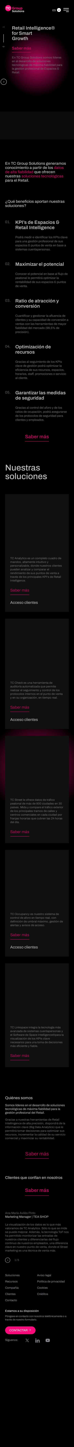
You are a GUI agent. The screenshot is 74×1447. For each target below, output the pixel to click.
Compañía (12, 1287)
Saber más (21, 48)
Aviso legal (44, 1275)
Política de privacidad (51, 1281)
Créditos (42, 1294)
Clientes (10, 1294)
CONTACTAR (20, 1330)
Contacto (11, 1300)
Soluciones (12, 1275)
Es (54, 10)
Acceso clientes (24, 602)
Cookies (42, 1287)
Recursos (11, 1281)
